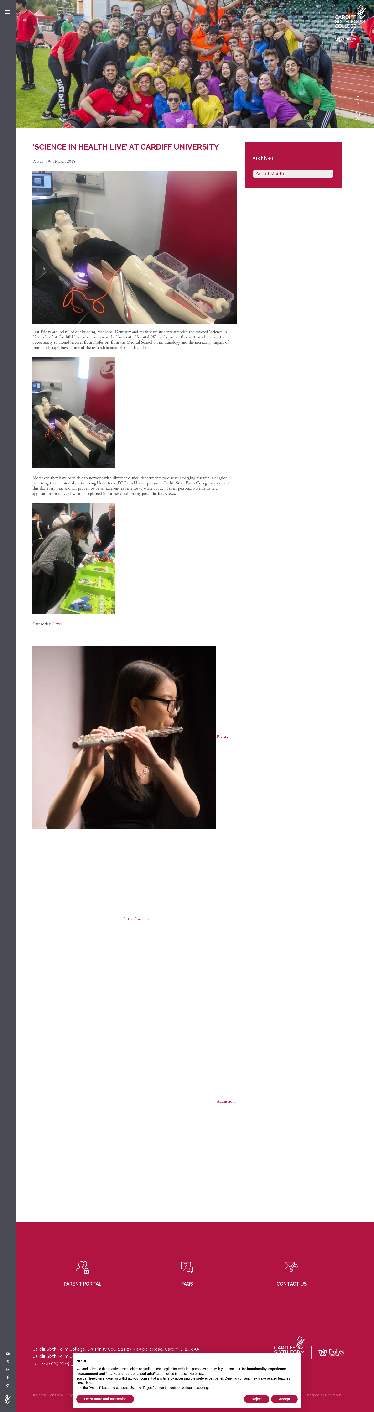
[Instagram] (7, 1370)
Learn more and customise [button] (105, 1399)
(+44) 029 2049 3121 (60, 1363)
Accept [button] (284, 1399)
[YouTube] (8, 1354)
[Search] (7, 1386)
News (57, 624)
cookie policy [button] (193, 1373)
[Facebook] (8, 1377)
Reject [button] (257, 1399)
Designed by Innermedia (324, 1395)
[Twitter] (8, 1362)
